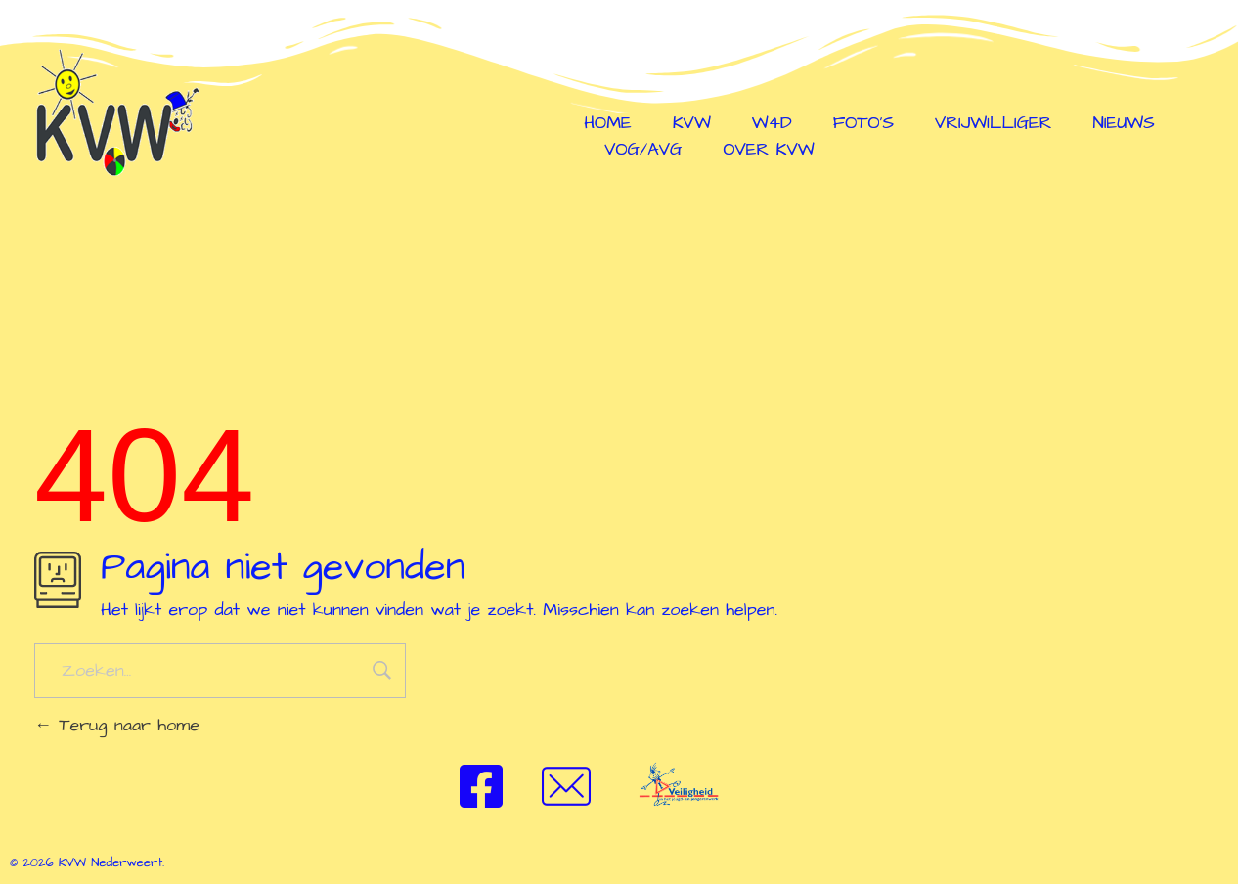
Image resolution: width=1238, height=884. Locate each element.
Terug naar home (116, 725)
